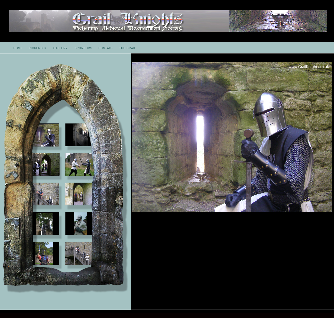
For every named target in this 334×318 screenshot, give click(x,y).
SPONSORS (83, 48)
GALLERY (60, 48)
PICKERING (37, 48)
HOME (18, 48)
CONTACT (105, 48)
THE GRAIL (127, 48)
